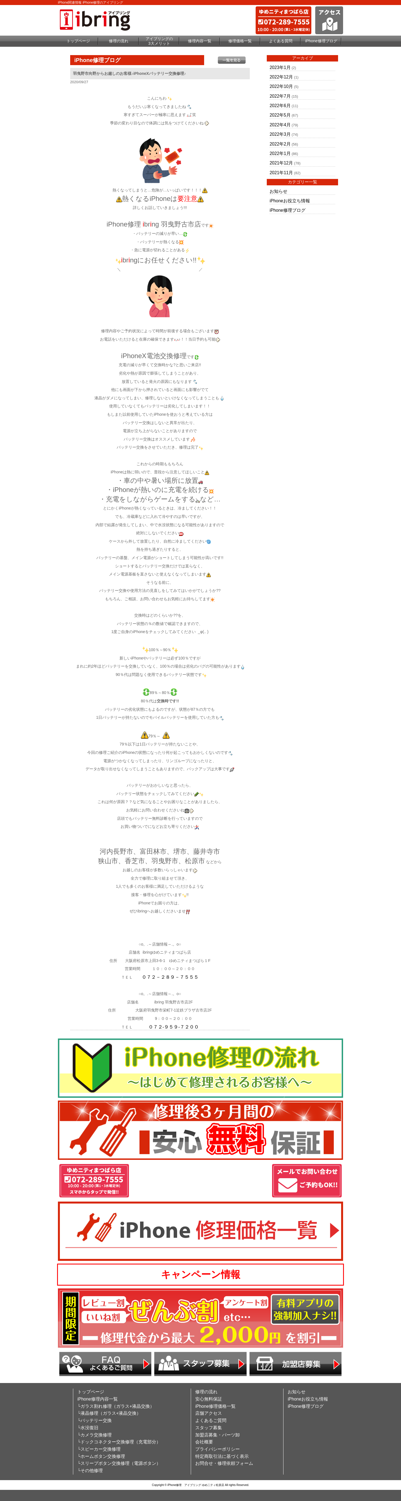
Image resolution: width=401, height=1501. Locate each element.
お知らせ (278, 191)
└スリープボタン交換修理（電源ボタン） (119, 1463)
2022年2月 (280, 144)
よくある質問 (280, 41)
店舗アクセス (208, 1413)
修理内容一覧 (199, 41)
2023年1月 (280, 67)
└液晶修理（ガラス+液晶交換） (109, 1413)
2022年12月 (281, 77)
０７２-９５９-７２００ (173, 1027)
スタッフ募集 (208, 1427)
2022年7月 (280, 96)
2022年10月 (281, 86)
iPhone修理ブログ (321, 41)
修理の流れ (118, 41)
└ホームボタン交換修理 (101, 1456)
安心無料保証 (208, 1399)
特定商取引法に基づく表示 (222, 1456)
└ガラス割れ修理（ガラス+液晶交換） (115, 1406)
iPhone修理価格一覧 (215, 1406)
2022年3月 (280, 134)
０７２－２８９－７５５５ (170, 977)
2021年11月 (281, 172)
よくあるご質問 (210, 1420)
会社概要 (204, 1442)
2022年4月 (280, 124)
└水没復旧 (87, 1427)
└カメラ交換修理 (94, 1435)
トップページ (78, 41)
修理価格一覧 (240, 41)
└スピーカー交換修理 (99, 1449)
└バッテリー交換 (94, 1420)
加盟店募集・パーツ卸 (217, 1435)
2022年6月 (280, 105)
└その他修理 (90, 1470)
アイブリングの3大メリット (159, 41)
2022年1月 (280, 153)
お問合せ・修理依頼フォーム (224, 1463)
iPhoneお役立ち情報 (290, 200)
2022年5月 (280, 115)
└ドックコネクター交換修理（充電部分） (119, 1442)
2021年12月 (281, 163)
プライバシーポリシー (217, 1449)
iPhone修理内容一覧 (97, 1399)
